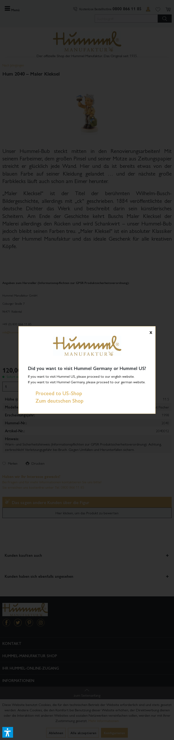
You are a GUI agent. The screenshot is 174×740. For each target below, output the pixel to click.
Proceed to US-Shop (55, 393)
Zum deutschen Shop (56, 400)
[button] (7, 732)
